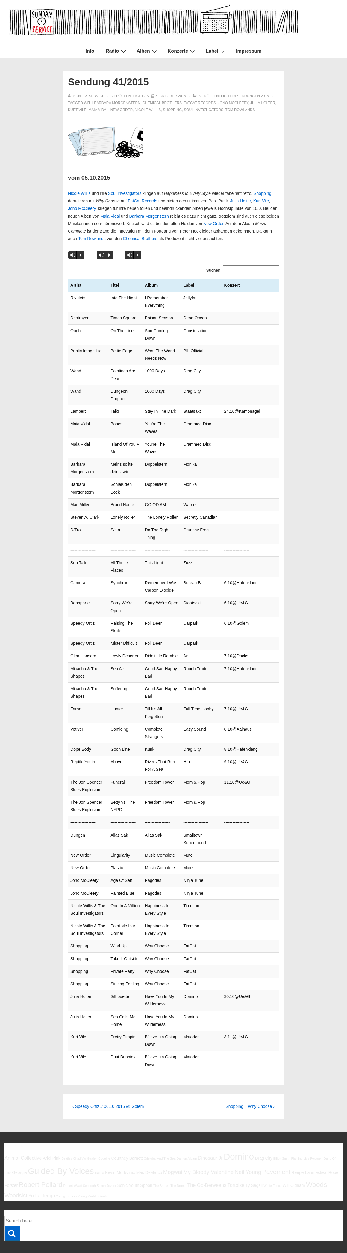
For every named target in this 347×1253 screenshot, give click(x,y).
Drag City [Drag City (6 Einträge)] (263, 1135)
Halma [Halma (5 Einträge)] (99, 1150)
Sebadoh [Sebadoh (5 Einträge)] (89, 1163)
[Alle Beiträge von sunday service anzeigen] (86, 96)
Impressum (248, 51)
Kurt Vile (77, 110)
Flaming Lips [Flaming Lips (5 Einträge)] (300, 1135)
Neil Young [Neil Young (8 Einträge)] (248, 1149)
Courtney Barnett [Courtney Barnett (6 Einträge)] (127, 1135)
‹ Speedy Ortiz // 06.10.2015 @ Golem (108, 1083)
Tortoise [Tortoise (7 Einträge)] (236, 1162)
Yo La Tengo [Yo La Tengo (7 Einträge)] (41, 1172)
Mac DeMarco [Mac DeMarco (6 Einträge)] (149, 1150)
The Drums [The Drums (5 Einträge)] (178, 1163)
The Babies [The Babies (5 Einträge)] (161, 1163)
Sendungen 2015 (253, 96)
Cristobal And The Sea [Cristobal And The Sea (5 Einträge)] (159, 1135)
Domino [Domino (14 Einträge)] (239, 1134)
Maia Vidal (98, 110)
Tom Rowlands (240, 110)
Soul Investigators (203, 110)
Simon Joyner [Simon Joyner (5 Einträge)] (106, 1163)
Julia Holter (262, 103)
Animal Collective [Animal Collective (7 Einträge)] (23, 1135)
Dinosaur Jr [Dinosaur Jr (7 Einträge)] (210, 1135)
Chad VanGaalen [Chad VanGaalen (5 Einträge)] (85, 1135)
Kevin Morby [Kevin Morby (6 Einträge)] (116, 1150)
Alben (147, 51)
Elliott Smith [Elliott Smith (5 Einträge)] (281, 1135)
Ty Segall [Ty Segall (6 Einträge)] (254, 1163)
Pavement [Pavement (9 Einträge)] (276, 1149)
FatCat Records (200, 103)
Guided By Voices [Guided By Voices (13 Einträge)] (61, 1148)
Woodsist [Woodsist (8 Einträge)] (15, 1172)
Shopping (172, 110)
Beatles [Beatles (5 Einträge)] (66, 1135)
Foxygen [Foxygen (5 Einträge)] (316, 1135)
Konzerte (182, 51)
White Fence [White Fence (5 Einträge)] (272, 1163)
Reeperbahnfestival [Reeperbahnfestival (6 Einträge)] (309, 1150)
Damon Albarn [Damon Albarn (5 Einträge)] (187, 1135)
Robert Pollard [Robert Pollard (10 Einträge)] (40, 1162)
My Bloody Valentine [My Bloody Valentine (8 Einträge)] (208, 1149)
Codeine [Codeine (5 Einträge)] (104, 1135)
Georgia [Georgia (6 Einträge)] (19, 1150)
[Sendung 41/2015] (170, 96)
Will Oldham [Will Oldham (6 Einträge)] (294, 1163)
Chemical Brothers (162, 103)
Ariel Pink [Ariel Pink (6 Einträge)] (51, 1135)
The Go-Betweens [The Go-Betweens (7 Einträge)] (206, 1162)
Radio (117, 51)
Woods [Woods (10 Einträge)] (316, 1162)
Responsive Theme (322, 1235)
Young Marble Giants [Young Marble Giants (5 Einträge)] (92, 1173)
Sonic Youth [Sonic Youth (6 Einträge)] (128, 1163)
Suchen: (214, 270)
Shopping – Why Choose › (250, 1083)
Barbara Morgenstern (149, 216)
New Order (121, 110)
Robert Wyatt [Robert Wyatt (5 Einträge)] (72, 1163)
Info (90, 51)
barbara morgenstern (117, 103)
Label (216, 51)
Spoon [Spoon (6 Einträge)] (146, 1163)
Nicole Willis (148, 110)
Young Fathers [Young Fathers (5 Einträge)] (66, 1173)
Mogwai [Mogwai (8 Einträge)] (172, 1149)
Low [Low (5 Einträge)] (132, 1150)
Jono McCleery (233, 103)
